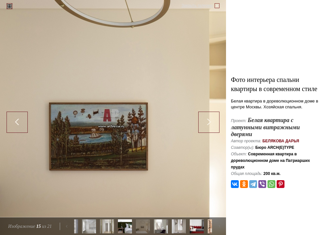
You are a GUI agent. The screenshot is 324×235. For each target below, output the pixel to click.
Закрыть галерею (197, 5)
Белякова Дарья (280, 141)
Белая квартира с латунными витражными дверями (265, 127)
